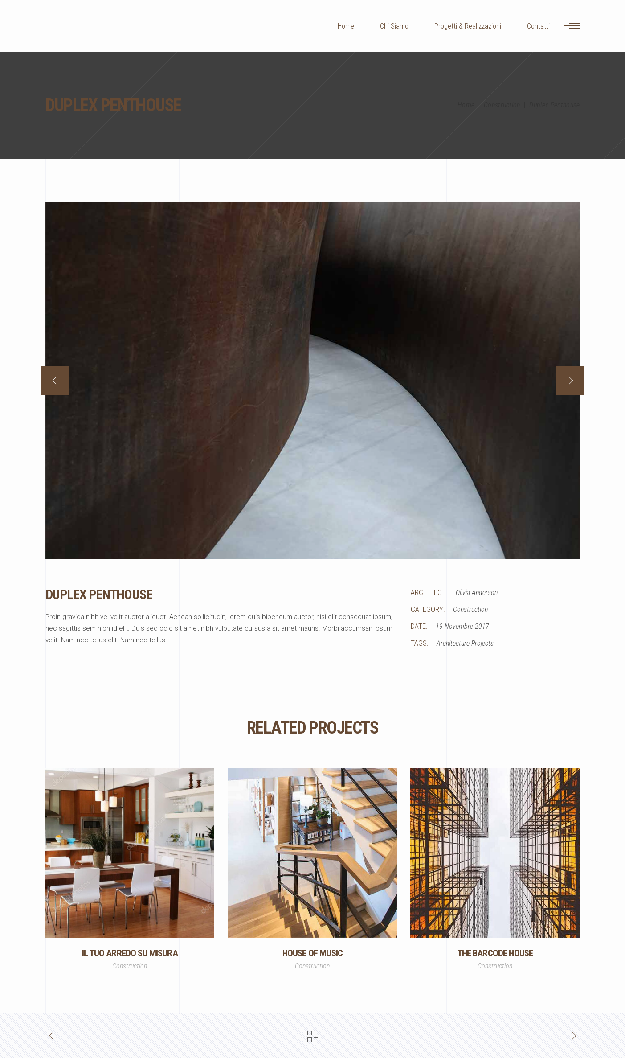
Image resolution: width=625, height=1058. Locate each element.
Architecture (453, 643)
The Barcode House (495, 953)
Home (466, 105)
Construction (502, 105)
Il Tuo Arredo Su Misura (130, 953)
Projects (482, 643)
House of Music (312, 953)
